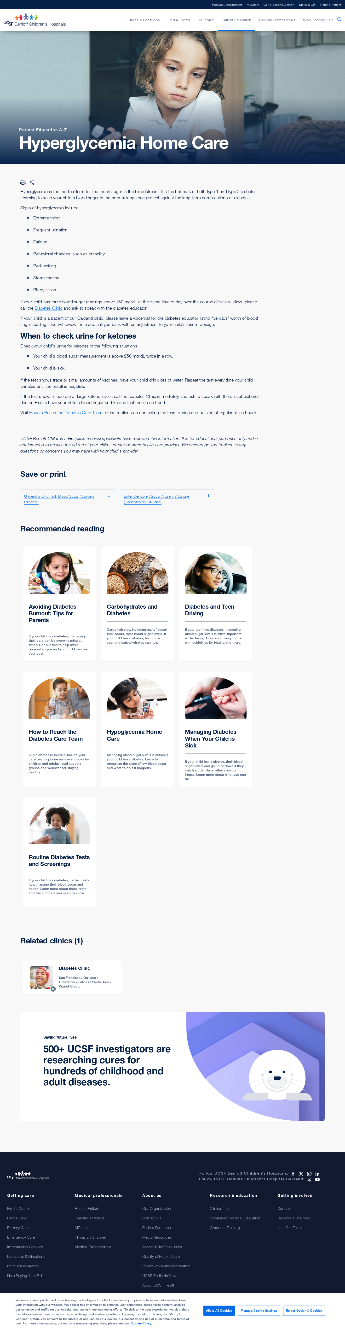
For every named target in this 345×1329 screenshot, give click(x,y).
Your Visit (206, 20)
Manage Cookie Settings (259, 1311)
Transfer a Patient (89, 1218)
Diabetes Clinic (48, 308)
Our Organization (156, 1208)
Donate (283, 1208)
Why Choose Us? (318, 20)
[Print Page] (23, 182)
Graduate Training (225, 1227)
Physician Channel (90, 1237)
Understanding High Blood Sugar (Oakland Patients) (59, 499)
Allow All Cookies (219, 1311)
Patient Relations (156, 1227)
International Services (25, 1247)
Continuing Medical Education (235, 1218)
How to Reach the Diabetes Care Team (65, 412)
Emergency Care (21, 1237)
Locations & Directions (26, 1256)
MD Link (82, 1227)
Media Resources (157, 1237)
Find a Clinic (17, 1218)
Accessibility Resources (162, 1247)
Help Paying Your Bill (24, 1275)
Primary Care (18, 1227)
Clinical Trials (220, 1208)
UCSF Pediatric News (160, 1275)
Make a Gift (307, 4)
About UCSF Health (158, 1285)
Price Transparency (23, 1266)
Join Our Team (289, 1227)
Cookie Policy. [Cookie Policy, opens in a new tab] (141, 1324)
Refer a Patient (330, 4)
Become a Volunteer (294, 1218)
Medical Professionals (277, 20)
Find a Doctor (178, 20)
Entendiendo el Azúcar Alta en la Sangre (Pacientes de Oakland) (156, 499)
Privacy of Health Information (166, 1266)
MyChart (253, 4)
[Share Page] (31, 182)
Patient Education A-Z (43, 129)
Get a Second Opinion (279, 4)
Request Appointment (227, 4)
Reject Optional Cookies (304, 1311)
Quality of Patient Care (161, 1256)
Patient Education (236, 20)
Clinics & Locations (143, 20)
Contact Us (151, 1218)
